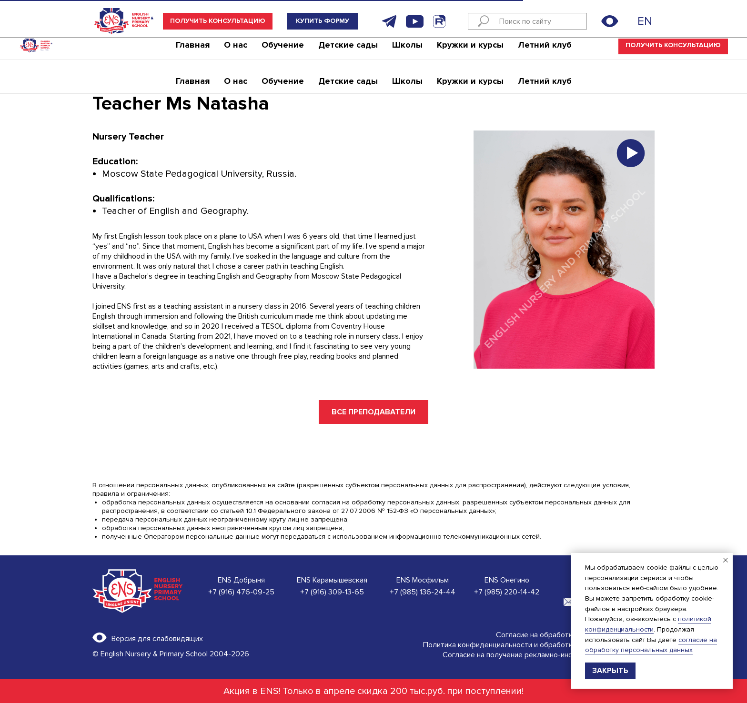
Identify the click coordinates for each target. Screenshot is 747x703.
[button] (218, 21)
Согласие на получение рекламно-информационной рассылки (549, 655)
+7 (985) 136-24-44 (422, 592)
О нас (235, 50)
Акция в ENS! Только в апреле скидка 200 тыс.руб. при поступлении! (373, 691)
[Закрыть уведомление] (725, 560)
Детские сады (348, 50)
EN (644, 21)
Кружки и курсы (470, 50)
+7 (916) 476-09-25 (241, 592)
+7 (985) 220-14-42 (506, 592)
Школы (407, 50)
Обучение (283, 50)
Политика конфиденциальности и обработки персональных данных (539, 645)
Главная (193, 50)
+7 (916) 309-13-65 (332, 592)
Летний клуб (545, 50)
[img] (630, 21)
